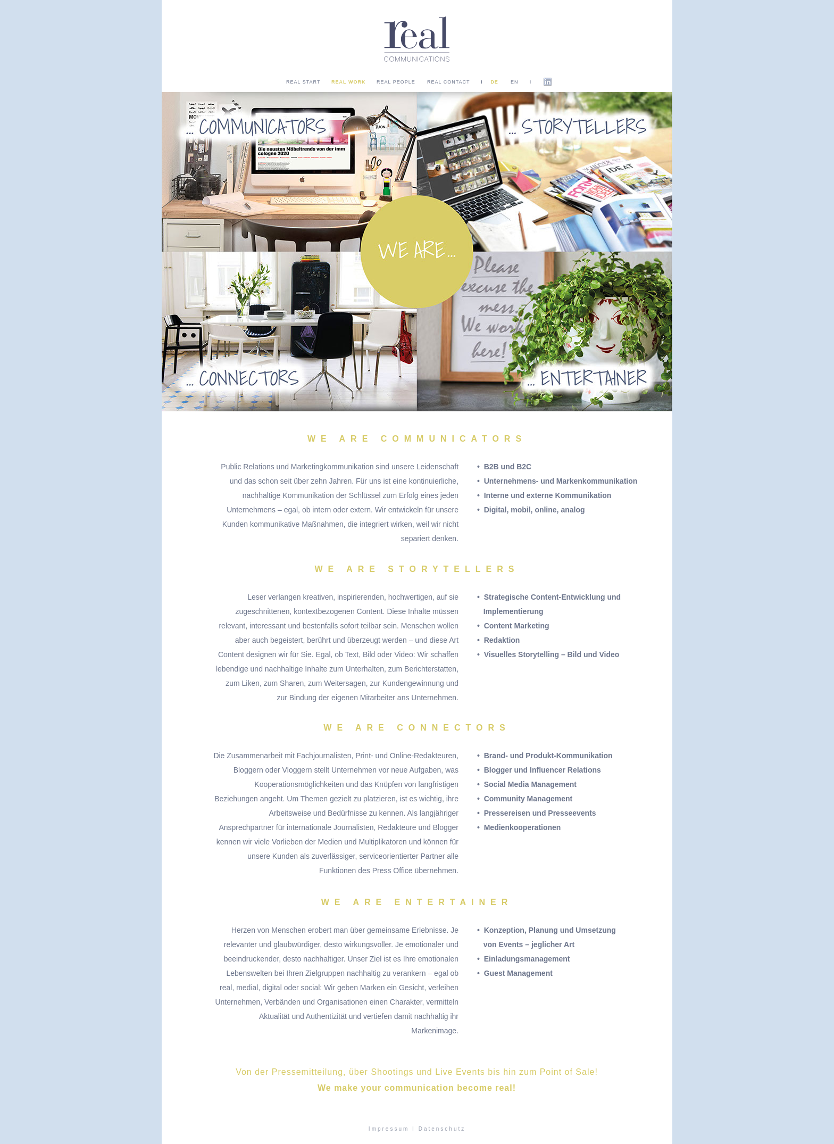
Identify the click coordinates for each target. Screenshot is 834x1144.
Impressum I (392, 1129)
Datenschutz (442, 1129)
